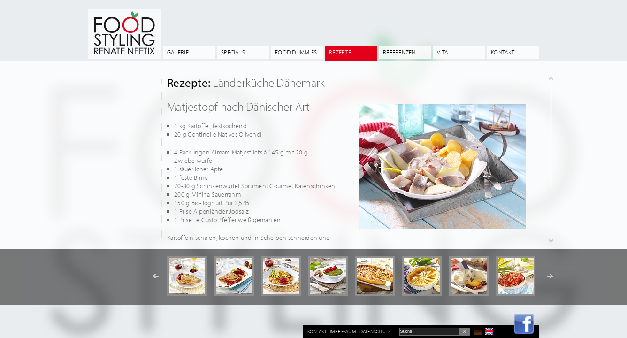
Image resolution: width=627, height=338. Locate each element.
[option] (187, 276)
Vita (442, 52)
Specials (233, 52)
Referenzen (399, 52)
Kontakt (502, 52)
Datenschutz (375, 331)
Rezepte (340, 52)
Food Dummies (296, 52)
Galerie (178, 52)
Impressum (343, 331)
